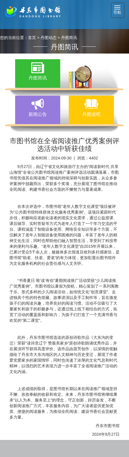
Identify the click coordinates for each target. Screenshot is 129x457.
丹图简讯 (69, 37)
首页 (32, 37)
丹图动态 (49, 37)
